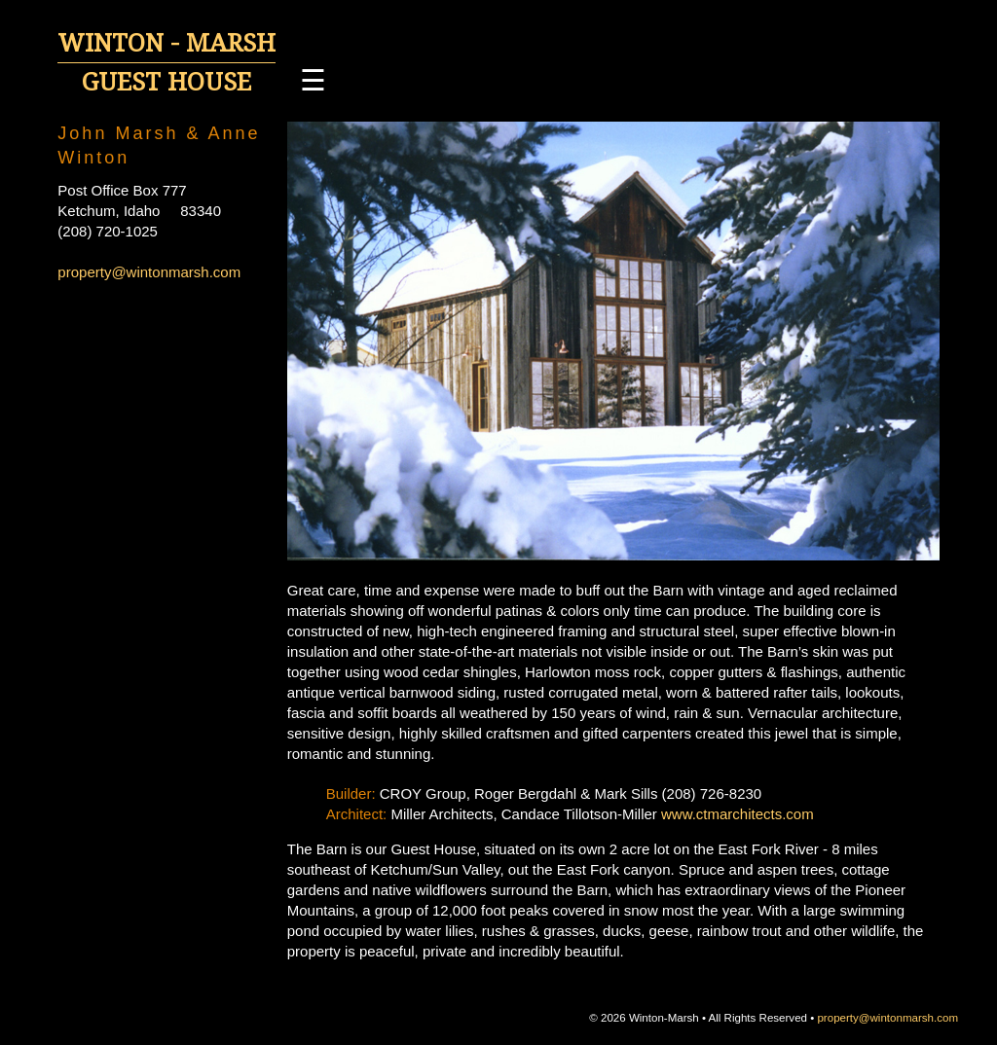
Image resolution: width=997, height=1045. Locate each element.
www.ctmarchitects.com (737, 814)
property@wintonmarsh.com (148, 272)
